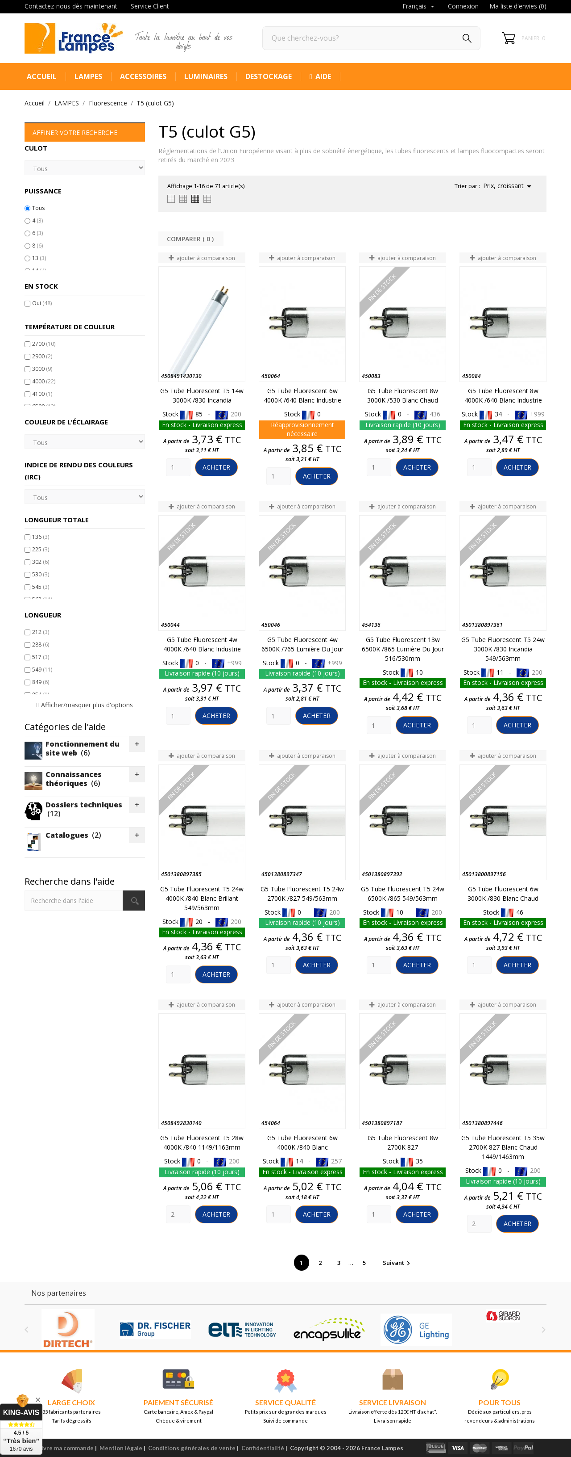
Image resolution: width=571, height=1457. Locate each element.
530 (40, 574)
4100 (42, 394)
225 (40, 549)
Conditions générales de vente (192, 1448)
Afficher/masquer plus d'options (87, 705)
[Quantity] (178, 467)
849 (40, 682)
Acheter (216, 467)
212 (40, 632)
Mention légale (120, 1448)
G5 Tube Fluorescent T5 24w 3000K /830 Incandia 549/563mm (503, 649)
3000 (42, 369)
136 (40, 537)
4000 (43, 381)
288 (40, 644)
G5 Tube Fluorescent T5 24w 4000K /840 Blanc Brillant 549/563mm (202, 898)
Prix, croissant (508, 186)
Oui (42, 303)
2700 (43, 344)
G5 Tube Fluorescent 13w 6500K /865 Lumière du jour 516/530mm (403, 649)
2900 (42, 356)
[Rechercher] (371, 38)
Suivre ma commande (64, 1448)
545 (40, 587)
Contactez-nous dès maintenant (71, 6)
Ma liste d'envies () (517, 6)
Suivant (398, 1263)
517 (40, 657)
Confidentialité (262, 1448)
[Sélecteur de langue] (419, 7)
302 (40, 562)
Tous (38, 208)
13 (39, 258)
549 (42, 669)
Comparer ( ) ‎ (191, 239)
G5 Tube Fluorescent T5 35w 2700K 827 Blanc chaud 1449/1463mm (503, 1147)
